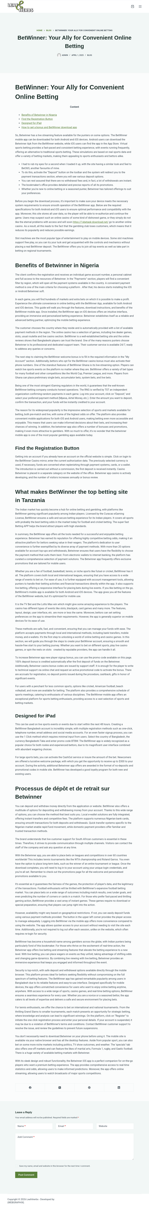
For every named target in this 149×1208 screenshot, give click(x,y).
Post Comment (26, 1174)
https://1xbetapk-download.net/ (91, 222)
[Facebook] (30, 1088)
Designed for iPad (31, 123)
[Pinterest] (89, 1088)
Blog (89, 55)
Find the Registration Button (37, 119)
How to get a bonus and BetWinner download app (49, 127)
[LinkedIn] (119, 1088)
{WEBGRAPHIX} (15, 1202)
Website (103, 1126)
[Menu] (140, 6)
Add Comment (26, 1137)
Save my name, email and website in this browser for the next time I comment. (54, 1166)
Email (62, 1126)
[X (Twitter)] (59, 1088)
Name (22, 1126)
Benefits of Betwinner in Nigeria (39, 114)
